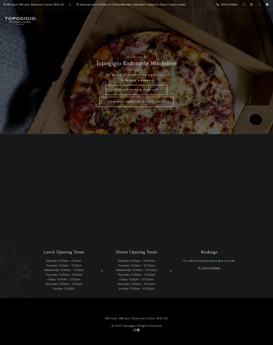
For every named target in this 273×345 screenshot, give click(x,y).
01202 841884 (227, 4)
